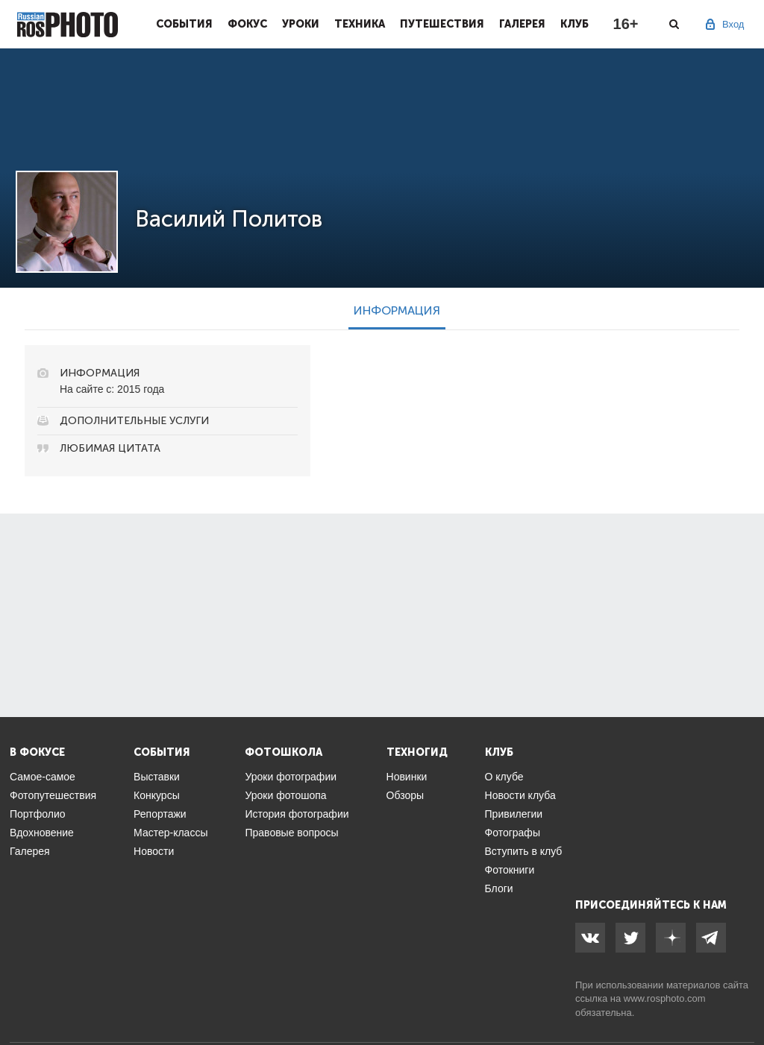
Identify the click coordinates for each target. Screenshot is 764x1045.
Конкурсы (157, 795)
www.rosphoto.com (665, 998)
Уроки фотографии (290, 777)
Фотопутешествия (53, 795)
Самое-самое (42, 777)
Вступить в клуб (524, 851)
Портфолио (38, 814)
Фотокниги (510, 870)
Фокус (247, 24)
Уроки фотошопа (285, 795)
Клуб (574, 24)
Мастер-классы (170, 833)
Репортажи (160, 814)
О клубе (504, 777)
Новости (154, 851)
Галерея (522, 24)
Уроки (300, 24)
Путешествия (442, 24)
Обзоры (405, 795)
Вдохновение (42, 833)
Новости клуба (520, 795)
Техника (359, 24)
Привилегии (514, 814)
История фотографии (296, 814)
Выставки (157, 777)
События (184, 24)
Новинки (407, 777)
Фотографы (512, 833)
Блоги (499, 888)
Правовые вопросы (291, 833)
